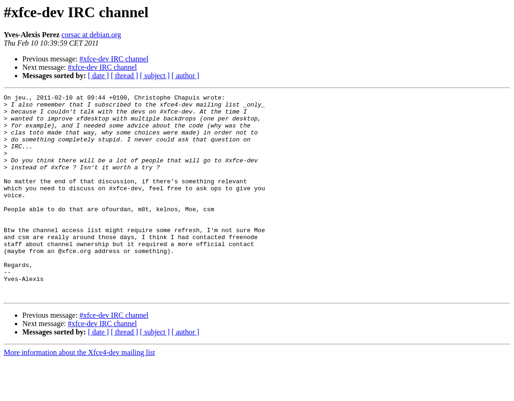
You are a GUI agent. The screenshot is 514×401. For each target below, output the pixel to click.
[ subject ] (155, 76)
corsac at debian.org (91, 35)
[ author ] (186, 76)
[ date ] (98, 76)
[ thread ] (124, 76)
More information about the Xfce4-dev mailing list (79, 393)
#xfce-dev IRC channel (114, 59)
